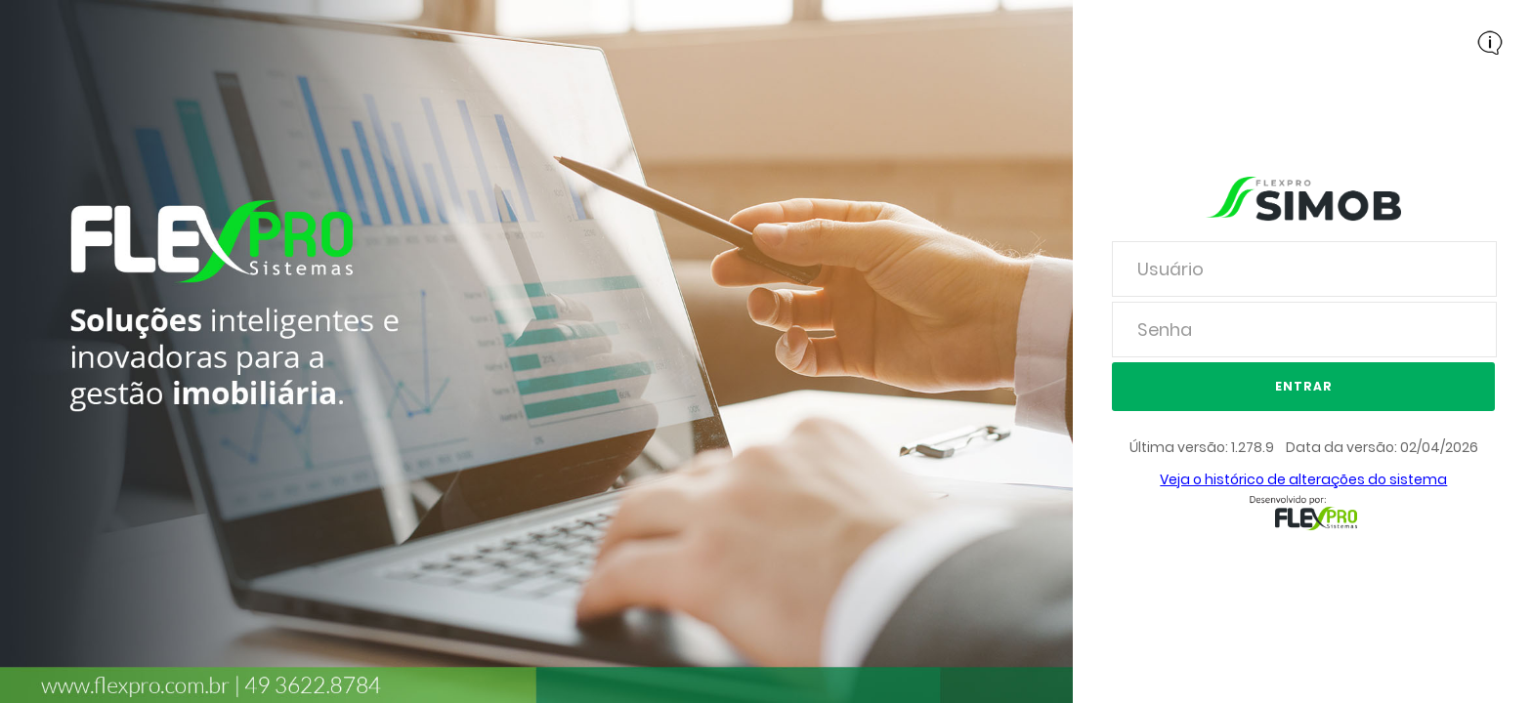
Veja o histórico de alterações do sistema (1303, 479)
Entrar (1304, 386)
